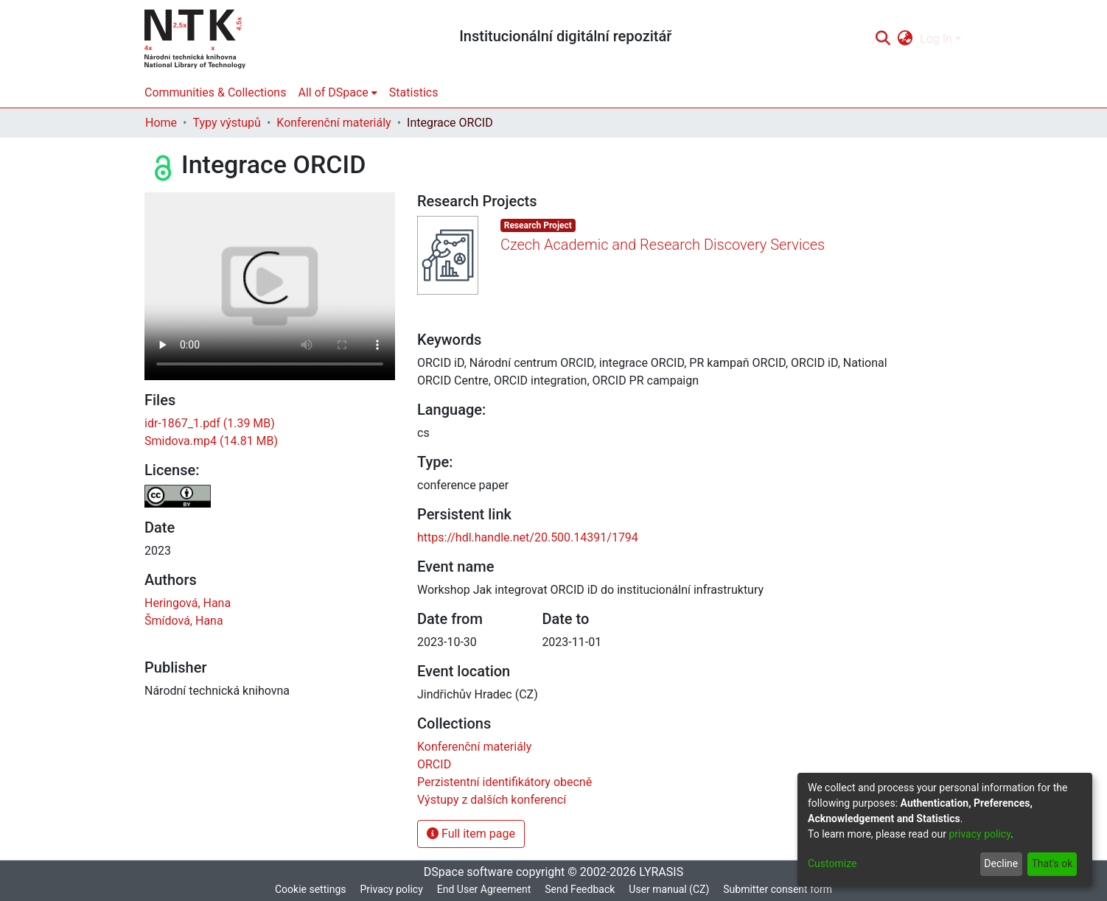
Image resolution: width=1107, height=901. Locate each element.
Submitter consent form (777, 889)
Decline (1001, 863)
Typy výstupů (226, 123)
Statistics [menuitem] (414, 92)
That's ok (1051, 863)
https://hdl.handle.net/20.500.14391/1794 (527, 537)
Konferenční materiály (333, 123)
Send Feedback (580, 889)
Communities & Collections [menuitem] (215, 92)
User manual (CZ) (669, 889)
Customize (832, 863)
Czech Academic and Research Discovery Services (662, 244)
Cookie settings (310, 889)
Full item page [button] (471, 834)
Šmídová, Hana (183, 621)
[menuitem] (905, 39)
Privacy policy (391, 889)
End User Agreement (484, 889)
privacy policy (979, 834)
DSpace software (468, 872)
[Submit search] (882, 39)
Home (161, 123)
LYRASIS (661, 872)
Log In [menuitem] (936, 39)
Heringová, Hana (187, 603)
